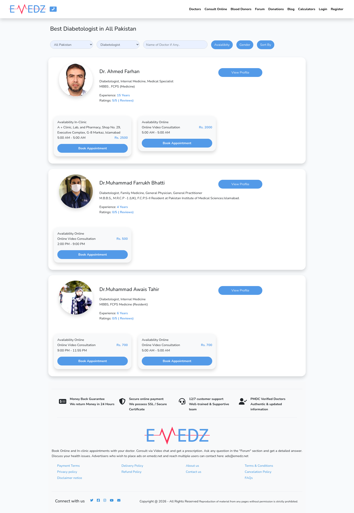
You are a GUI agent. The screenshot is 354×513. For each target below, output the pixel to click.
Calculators (306, 9)
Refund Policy (131, 471)
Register (337, 9)
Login (323, 9)
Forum (260, 9)
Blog (290, 9)
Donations (276, 9)
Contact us (193, 471)
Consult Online (216, 9)
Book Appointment (92, 148)
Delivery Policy (132, 465)
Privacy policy (67, 471)
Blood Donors (241, 9)
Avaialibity (222, 44)
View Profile (240, 72)
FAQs (249, 478)
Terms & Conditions (259, 465)
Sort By (265, 44)
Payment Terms (68, 465)
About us (192, 465)
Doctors (195, 9)
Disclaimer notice (69, 478)
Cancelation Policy (258, 471)
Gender (245, 44)
